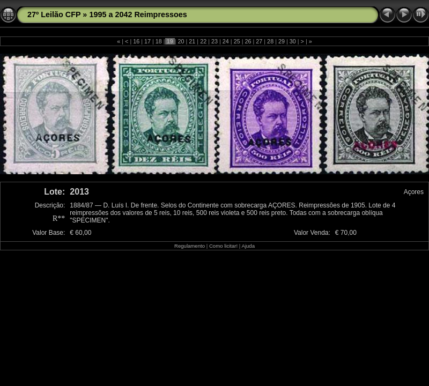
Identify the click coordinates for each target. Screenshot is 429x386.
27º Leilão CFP (53, 14)
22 (203, 41)
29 (281, 41)
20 (181, 41)
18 (159, 41)
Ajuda (248, 246)
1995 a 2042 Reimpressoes (138, 14)
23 (214, 41)
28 (270, 41)
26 (248, 41)
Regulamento (189, 246)
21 (192, 41)
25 (237, 41)
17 (147, 41)
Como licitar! (223, 246)
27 (259, 41)
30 (293, 41)
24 (226, 41)
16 (136, 41)
